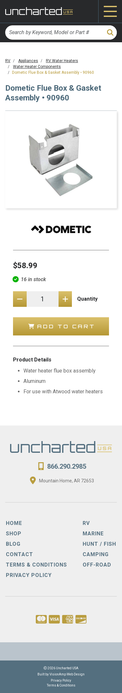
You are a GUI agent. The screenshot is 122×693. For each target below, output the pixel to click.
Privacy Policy (61, 680)
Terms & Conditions (61, 685)
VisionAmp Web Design (67, 674)
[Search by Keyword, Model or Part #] (54, 32)
